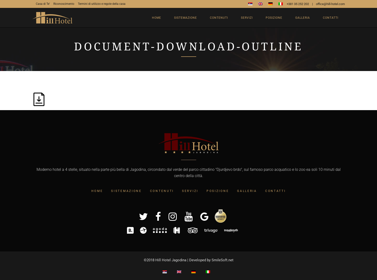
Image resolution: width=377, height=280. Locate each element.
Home (97, 191)
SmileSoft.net (222, 260)
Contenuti (162, 191)
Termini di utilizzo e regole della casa (102, 4)
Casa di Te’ (43, 4)
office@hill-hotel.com (330, 4)
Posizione (218, 191)
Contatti (275, 191)
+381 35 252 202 (298, 4)
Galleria (247, 191)
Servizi (190, 191)
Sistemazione (126, 191)
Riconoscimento (63, 4)
